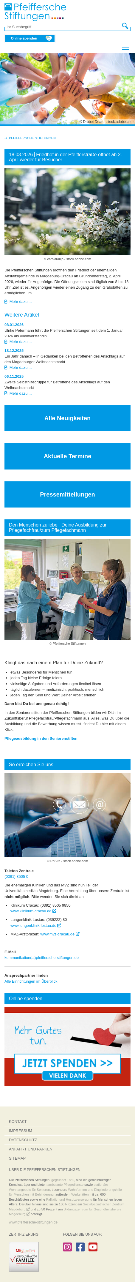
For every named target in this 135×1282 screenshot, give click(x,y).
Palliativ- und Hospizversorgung (69, 1199)
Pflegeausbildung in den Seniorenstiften (40, 738)
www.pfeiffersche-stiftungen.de (33, 1222)
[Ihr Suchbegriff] (64, 27)
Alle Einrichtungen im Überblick (30, 981)
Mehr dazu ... (18, 301)
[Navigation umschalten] (125, 48)
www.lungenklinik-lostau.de (35, 925)
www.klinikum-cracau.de (33, 911)
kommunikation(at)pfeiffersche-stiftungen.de (41, 957)
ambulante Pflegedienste (65, 1184)
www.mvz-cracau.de (59, 934)
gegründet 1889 (62, 1180)
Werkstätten (80, 1194)
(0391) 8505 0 (16, 876)
